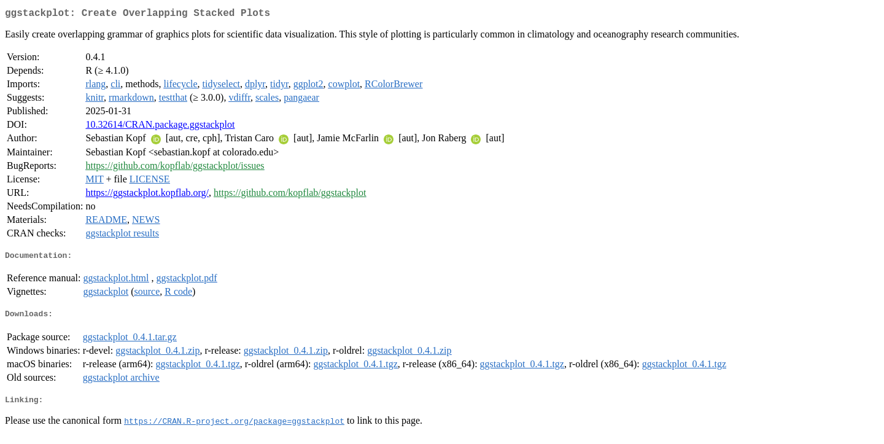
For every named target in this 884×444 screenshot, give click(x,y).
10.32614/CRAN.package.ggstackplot (160, 127)
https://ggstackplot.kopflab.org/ (147, 195)
